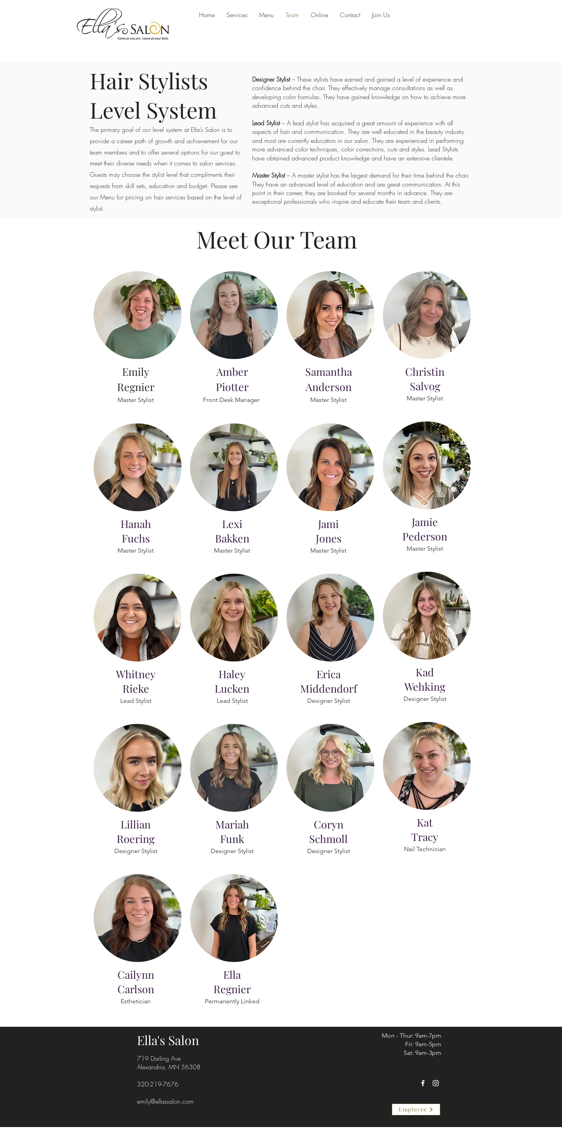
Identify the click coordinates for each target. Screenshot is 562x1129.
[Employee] (416, 1109)
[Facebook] (423, 1083)
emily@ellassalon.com (165, 1101)
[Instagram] (436, 1083)
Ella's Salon (168, 1039)
